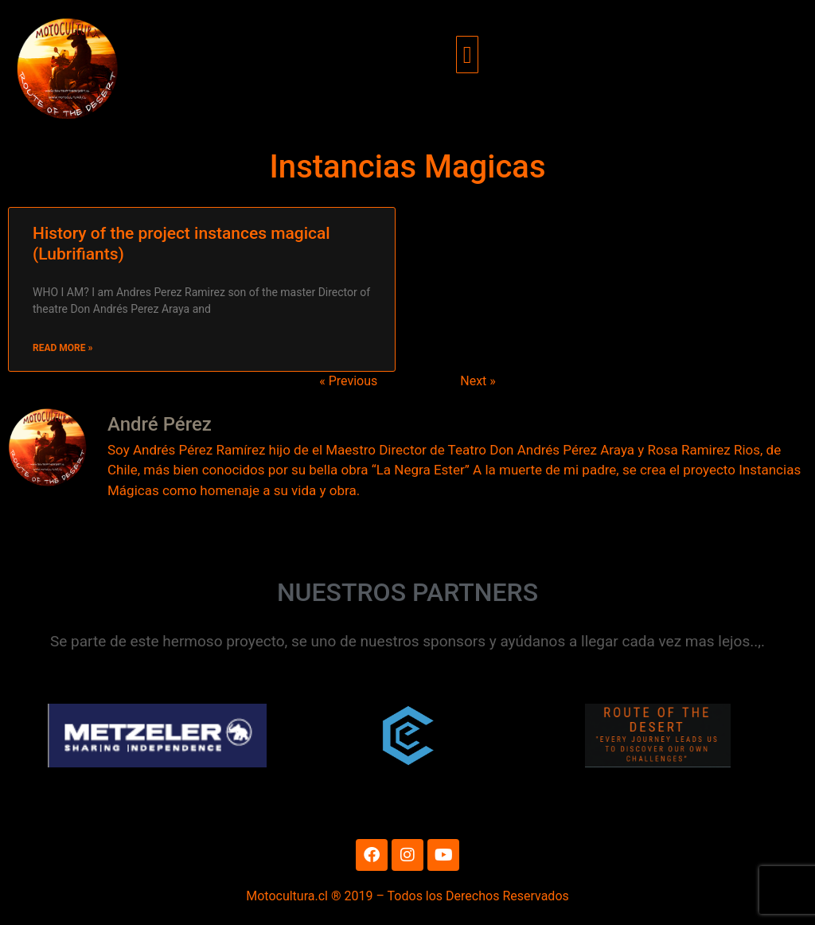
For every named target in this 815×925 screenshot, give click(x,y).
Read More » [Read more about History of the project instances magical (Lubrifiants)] (62, 347)
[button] (467, 54)
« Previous (348, 380)
